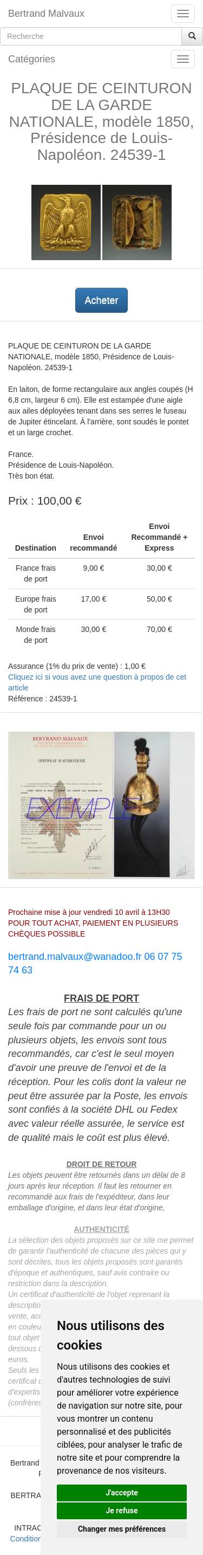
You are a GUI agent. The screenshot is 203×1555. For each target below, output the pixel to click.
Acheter (101, 300)
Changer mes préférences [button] (122, 1529)
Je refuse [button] (121, 1510)
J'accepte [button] (122, 1492)
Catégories (31, 59)
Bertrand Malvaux (46, 13)
